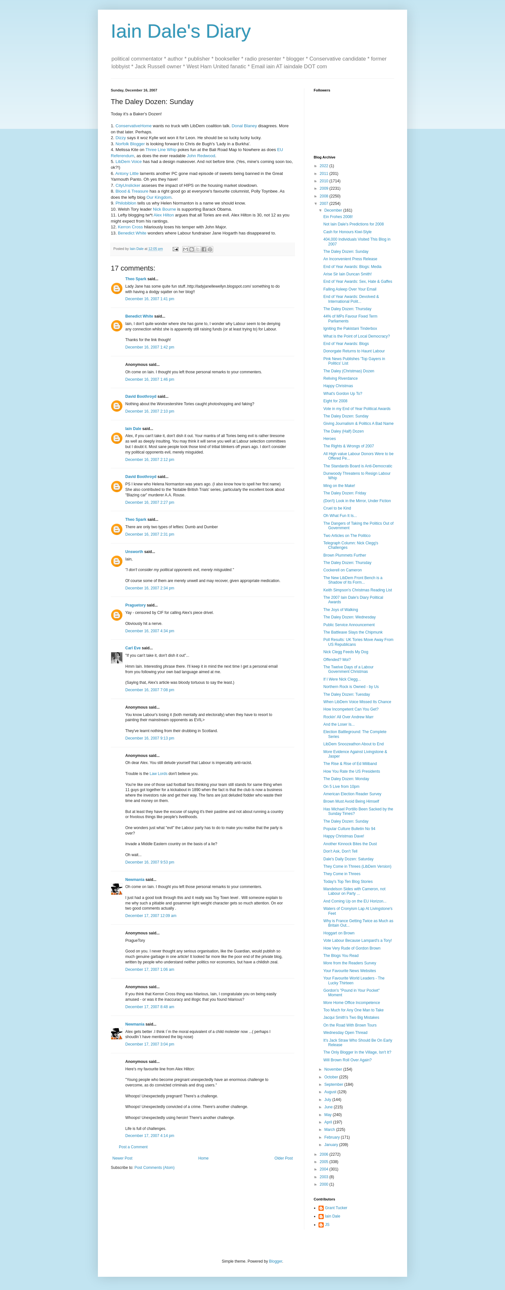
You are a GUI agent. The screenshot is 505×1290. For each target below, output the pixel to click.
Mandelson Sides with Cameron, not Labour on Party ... (354, 891)
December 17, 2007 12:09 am (150, 915)
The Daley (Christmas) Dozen (348, 371)
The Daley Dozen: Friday (344, 493)
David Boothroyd (141, 396)
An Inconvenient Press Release (350, 259)
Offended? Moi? (337, 659)
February (332, 1137)
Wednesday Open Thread (345, 1032)
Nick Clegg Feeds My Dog (345, 652)
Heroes (329, 438)
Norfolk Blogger (130, 143)
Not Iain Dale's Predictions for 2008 (353, 224)
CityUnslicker (128, 185)
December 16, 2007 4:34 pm (149, 631)
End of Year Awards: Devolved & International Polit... (351, 298)
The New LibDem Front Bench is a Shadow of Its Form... (352, 580)
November (333, 1069)
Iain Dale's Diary (181, 31)
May (328, 1115)
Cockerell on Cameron (342, 570)
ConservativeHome (134, 125)
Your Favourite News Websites (349, 971)
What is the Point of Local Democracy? (356, 336)
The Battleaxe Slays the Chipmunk (353, 632)
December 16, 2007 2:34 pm (149, 588)
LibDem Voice (129, 161)
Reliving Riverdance (340, 378)
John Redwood (201, 155)
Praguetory (135, 605)
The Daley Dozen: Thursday (347, 309)
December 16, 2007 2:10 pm (149, 411)
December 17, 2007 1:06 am (149, 969)
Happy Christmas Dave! (343, 836)
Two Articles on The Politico (347, 535)
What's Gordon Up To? (342, 393)
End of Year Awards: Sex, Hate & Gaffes (357, 281)
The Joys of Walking (340, 609)
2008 (324, 196)
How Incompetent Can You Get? (350, 709)
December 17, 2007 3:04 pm (149, 1044)
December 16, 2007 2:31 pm (149, 534)
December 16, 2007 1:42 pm (149, 347)
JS (327, 1224)
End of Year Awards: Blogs (346, 343)
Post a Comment (133, 1147)
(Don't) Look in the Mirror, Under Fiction (357, 501)
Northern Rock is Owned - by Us (351, 686)
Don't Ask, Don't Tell (340, 851)
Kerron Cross (130, 227)
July (328, 1099)
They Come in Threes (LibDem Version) (357, 866)
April (328, 1122)
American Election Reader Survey (352, 794)
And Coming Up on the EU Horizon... (354, 901)
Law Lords (158, 773)
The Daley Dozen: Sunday (345, 251)
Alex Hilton (164, 215)
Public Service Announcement (349, 625)
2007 (324, 203)
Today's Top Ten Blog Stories (348, 881)
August (331, 1092)
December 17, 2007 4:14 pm (149, 1135)
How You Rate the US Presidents (351, 771)
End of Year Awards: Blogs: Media (352, 266)
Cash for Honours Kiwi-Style (347, 232)
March (330, 1129)
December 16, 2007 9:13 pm (149, 738)
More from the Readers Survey (349, 963)
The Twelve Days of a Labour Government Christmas (348, 669)
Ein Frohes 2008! (338, 217)
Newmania (134, 879)
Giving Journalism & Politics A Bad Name (358, 423)
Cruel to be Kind (337, 508)
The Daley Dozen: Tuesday (346, 694)
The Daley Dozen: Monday (346, 779)
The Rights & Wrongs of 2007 (348, 446)
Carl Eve (133, 648)
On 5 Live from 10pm (341, 786)
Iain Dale (133, 428)
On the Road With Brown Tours (349, 1025)
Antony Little (127, 173)
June (329, 1107)
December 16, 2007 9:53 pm (149, 862)
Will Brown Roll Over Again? (347, 1060)
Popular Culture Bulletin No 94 (349, 829)
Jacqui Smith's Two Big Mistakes (351, 1017)
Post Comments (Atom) (154, 1167)
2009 (324, 188)
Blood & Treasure (132, 191)
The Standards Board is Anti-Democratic (357, 466)
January (331, 1144)
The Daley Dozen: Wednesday (349, 617)
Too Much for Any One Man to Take (353, 1010)
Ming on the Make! (339, 485)
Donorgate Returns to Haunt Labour (354, 351)
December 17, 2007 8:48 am (149, 1007)
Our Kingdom (159, 197)
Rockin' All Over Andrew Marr (348, 717)
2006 (324, 1154)
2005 (324, 1162)
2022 (324, 166)
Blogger (275, 1261)
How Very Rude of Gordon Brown (351, 948)
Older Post (283, 1158)
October (331, 1077)
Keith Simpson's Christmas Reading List (357, 590)
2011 (324, 173)
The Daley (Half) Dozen (343, 431)
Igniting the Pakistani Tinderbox (350, 328)
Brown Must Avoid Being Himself (351, 801)
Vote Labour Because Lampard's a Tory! (357, 940)
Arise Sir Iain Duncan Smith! (347, 274)
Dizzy (121, 137)
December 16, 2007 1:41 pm (149, 299)
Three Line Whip (161, 149)
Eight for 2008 (335, 401)
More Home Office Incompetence (351, 1002)
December (333, 210)
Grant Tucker (336, 1208)
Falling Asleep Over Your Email (349, 289)
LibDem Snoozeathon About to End (353, 744)
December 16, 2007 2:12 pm (149, 459)
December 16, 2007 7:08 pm (149, 690)
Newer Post (122, 1158)
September (334, 1084)
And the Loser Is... (339, 724)
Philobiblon (126, 203)
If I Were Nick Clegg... (342, 679)
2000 (324, 1184)
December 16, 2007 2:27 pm (149, 502)
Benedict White (132, 233)
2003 (324, 1177)
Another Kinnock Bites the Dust (350, 844)
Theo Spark (135, 279)
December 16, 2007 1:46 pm (149, 379)
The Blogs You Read (340, 955)
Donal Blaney (244, 125)
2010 (324, 181)
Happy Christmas (338, 386)
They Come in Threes (341, 874)
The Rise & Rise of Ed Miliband (350, 763)
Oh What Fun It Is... (340, 515)
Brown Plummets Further (344, 555)
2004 (324, 1169)
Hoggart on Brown (339, 933)
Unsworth (134, 551)
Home (203, 1158)
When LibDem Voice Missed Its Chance (357, 702)
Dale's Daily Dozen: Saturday (348, 859)
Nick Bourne (164, 209)
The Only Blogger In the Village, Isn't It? (357, 1052)
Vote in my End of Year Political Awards (357, 408)
